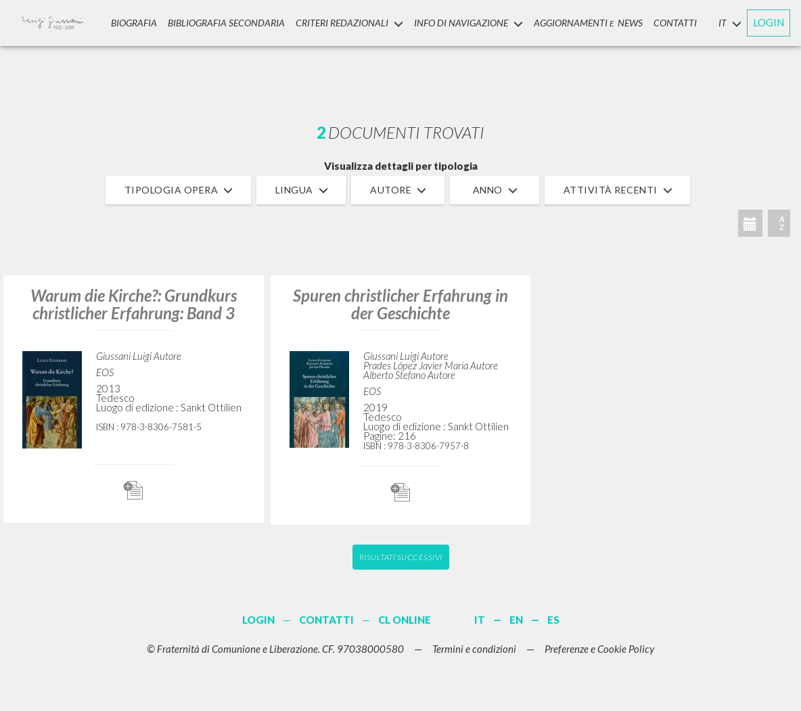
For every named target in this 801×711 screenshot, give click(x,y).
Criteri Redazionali (349, 22)
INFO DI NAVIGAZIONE (468, 22)
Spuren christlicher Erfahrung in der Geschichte (400, 304)
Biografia (134, 22)
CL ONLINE (404, 620)
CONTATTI (675, 22)
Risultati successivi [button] (400, 557)
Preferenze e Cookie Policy (599, 649)
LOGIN (768, 22)
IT (479, 620)
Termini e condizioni (474, 649)
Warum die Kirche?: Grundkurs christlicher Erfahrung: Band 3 (133, 304)
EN (516, 620)
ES (553, 620)
